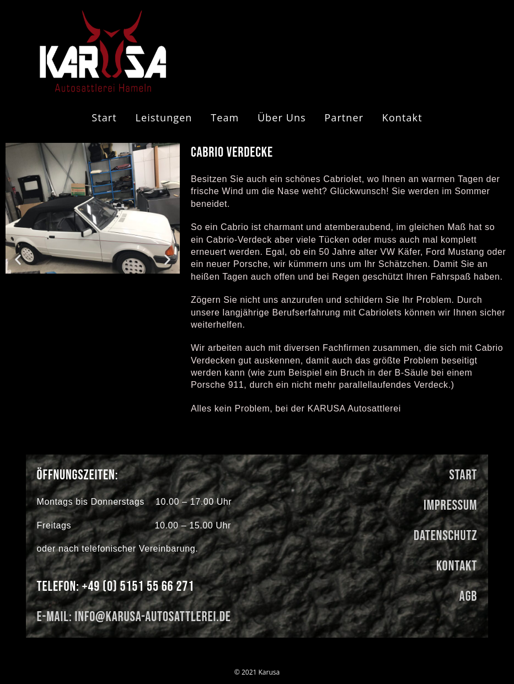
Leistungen (163, 117)
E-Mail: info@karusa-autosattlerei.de (134, 617)
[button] (18, 259)
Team (225, 117)
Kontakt (402, 117)
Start (463, 475)
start (104, 117)
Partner (343, 117)
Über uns (282, 117)
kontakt (456, 566)
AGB (468, 596)
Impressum (450, 505)
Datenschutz (445, 535)
